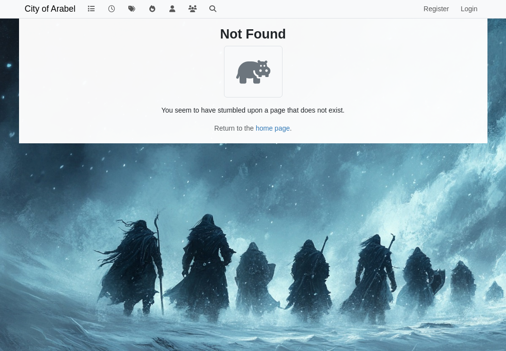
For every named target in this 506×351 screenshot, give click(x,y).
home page (273, 128)
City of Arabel (50, 9)
